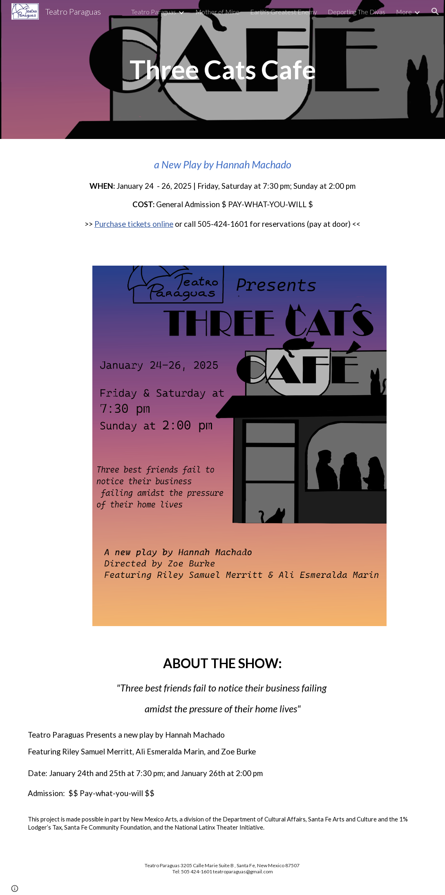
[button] (435, 11)
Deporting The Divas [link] (356, 12)
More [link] (404, 12)
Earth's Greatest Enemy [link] (283, 12)
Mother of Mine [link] (217, 12)
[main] (222, 70)
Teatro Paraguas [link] (153, 12)
